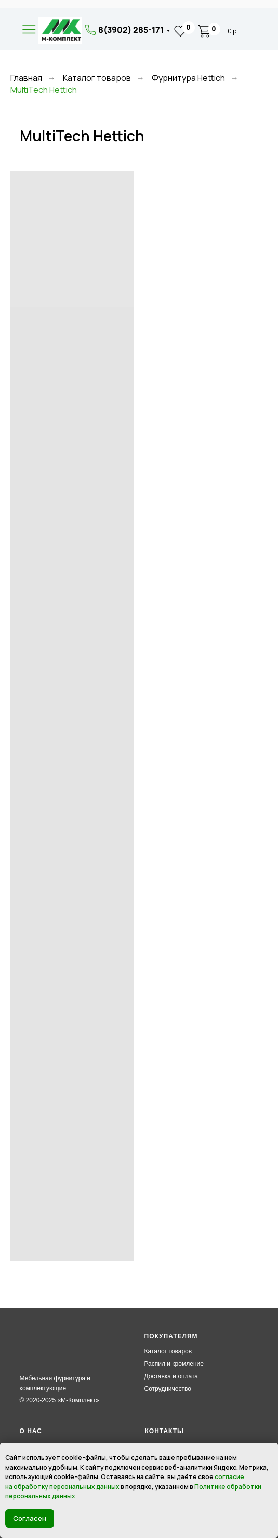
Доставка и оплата (171, 1376)
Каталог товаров (97, 78)
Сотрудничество (167, 1388)
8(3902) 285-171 (131, 29)
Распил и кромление (174, 1363)
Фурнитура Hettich (188, 78)
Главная (26, 78)
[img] (60, 30)
